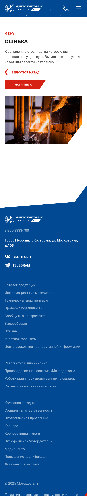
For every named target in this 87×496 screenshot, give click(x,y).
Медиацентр (15, 449)
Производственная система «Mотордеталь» (40, 371)
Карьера (11, 426)
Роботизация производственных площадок (40, 378)
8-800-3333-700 (17, 230)
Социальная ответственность (28, 410)
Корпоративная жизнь (23, 433)
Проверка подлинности (23, 308)
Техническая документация (27, 300)
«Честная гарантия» (21, 339)
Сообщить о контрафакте (25, 316)
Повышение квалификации (27, 457)
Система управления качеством (30, 386)
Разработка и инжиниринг (26, 363)
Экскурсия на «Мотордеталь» (28, 441)
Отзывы (11, 331)
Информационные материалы (29, 293)
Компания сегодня (20, 403)
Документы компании (22, 464)
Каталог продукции (20, 285)
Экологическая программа (26, 418)
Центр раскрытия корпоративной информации (42, 347)
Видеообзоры (16, 323)
